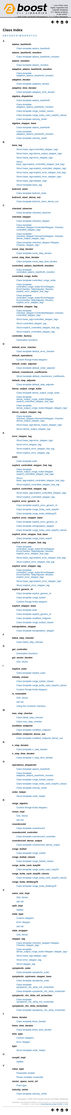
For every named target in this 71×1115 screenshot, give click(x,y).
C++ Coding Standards (58, 17)
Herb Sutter (22, 17)
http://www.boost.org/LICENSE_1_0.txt (54, 1104)
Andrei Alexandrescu (39, 17)
